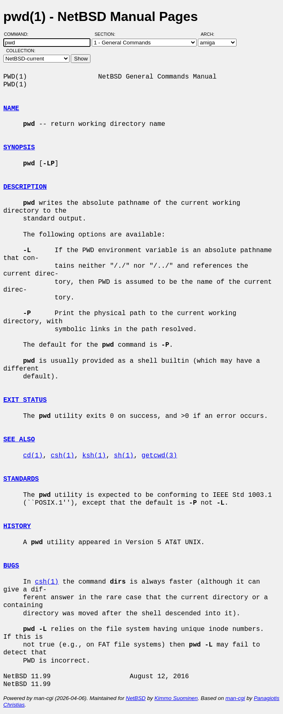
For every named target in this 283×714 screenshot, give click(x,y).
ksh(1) (94, 455)
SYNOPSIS (19, 147)
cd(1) (33, 455)
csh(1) (62, 455)
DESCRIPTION (25, 187)
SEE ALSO (19, 439)
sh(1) (124, 455)
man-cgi (235, 698)
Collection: (20, 50)
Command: (18, 34)
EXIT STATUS (25, 400)
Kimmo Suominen (175, 698)
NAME (11, 108)
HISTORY (17, 526)
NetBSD (136, 698)
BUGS (11, 565)
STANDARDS (21, 479)
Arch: (211, 34)
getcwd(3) (159, 455)
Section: (107, 34)
